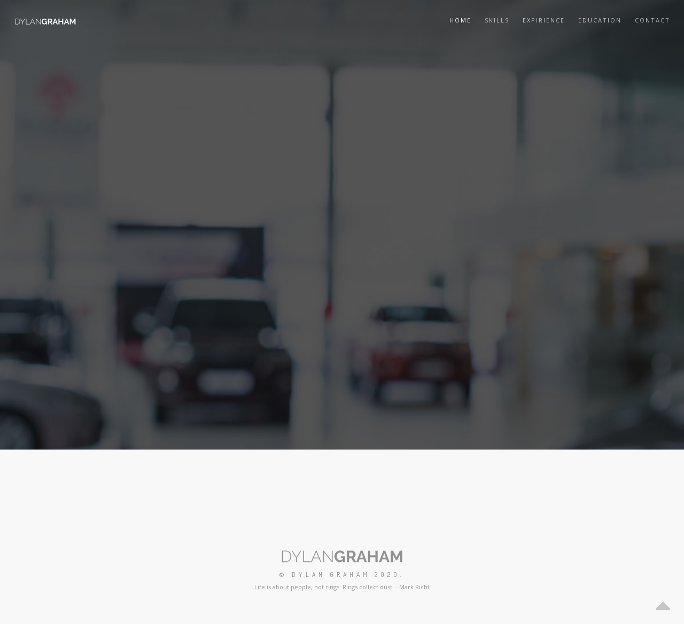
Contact (652, 20)
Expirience (544, 20)
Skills (497, 20)
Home (460, 20)
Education (599, 20)
